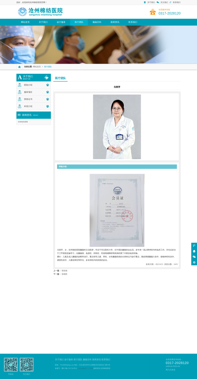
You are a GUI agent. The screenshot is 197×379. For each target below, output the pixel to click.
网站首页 (25, 22)
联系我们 (175, 2)
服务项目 (28, 92)
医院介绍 (28, 85)
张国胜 (64, 274)
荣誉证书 (28, 99)
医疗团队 (79, 22)
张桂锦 (64, 271)
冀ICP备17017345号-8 (69, 368)
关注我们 (162, 2)
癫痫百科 (97, 22)
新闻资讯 (115, 22)
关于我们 (149, 2)
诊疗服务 (61, 22)
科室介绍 (28, 106)
